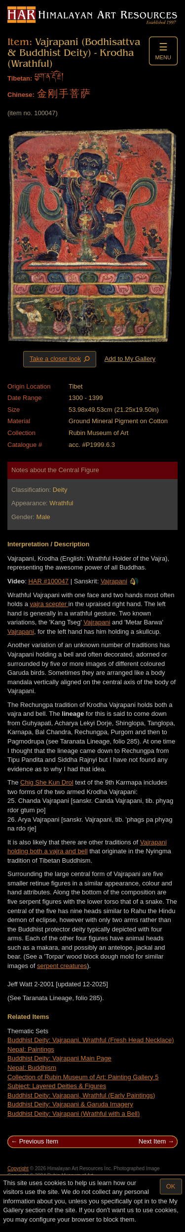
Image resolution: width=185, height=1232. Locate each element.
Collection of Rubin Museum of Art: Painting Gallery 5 (82, 1077)
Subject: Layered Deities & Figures (56, 1086)
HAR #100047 (48, 581)
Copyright (18, 1168)
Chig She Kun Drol (47, 782)
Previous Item (38, 1141)
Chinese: (21, 94)
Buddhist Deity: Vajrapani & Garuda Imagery (70, 1104)
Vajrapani (120, 581)
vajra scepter (49, 604)
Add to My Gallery (130, 358)
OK (171, 1186)
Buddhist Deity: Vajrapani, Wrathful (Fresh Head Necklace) (90, 1040)
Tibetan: (19, 78)
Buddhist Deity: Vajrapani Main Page (59, 1058)
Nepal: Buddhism (31, 1067)
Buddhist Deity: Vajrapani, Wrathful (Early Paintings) (81, 1095)
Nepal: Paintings (30, 1049)
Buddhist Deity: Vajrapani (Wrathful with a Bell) (73, 1113)
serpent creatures (62, 965)
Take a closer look (61, 359)
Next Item (152, 1141)
